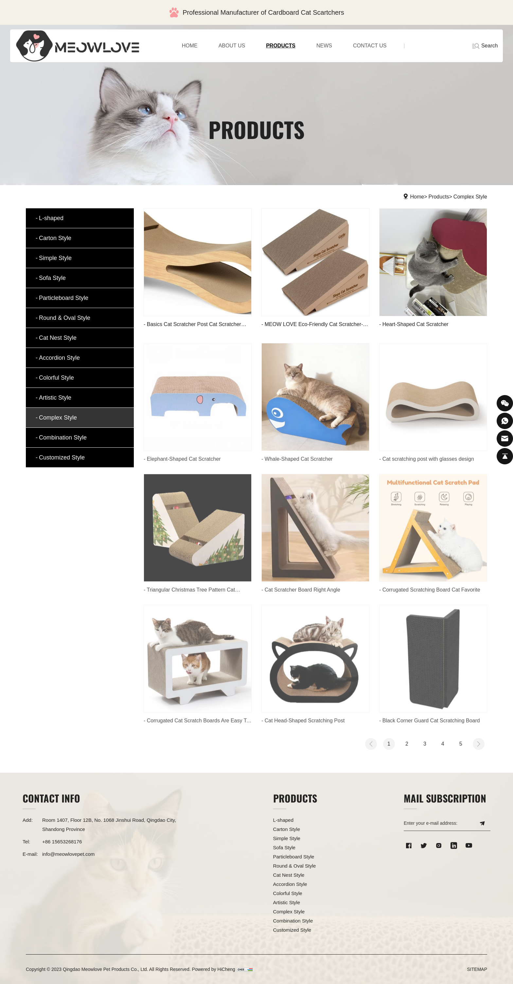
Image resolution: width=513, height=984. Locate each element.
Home (417, 196)
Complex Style (470, 196)
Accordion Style (59, 357)
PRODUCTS (280, 45)
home (190, 45)
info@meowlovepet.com (68, 854)
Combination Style (63, 437)
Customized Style (62, 457)
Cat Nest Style (58, 338)
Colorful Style (56, 377)
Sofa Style (52, 278)
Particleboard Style (63, 298)
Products (438, 196)
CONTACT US (370, 45)
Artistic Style (55, 397)
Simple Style (55, 258)
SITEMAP (477, 969)
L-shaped (51, 218)
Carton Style (55, 238)
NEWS (324, 45)
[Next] (479, 744)
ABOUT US (232, 45)
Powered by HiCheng (213, 969)
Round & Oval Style (64, 318)
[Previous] (371, 744)
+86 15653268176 (62, 841)
